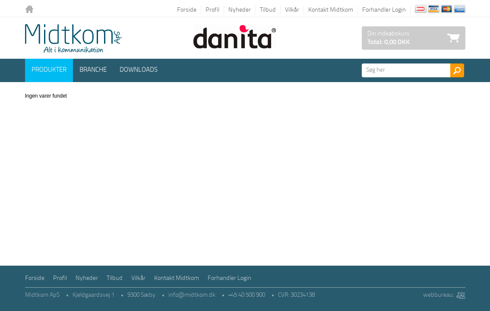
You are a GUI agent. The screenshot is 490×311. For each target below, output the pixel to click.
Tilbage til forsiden (31, 9)
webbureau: (438, 295)
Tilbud (268, 10)
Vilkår (292, 10)
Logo (73, 38)
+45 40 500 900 (246, 295)
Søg (457, 70)
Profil (212, 10)
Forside (186, 10)
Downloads (139, 70)
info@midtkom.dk (191, 295)
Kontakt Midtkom (330, 10)
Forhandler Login (384, 10)
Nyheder (239, 10)
